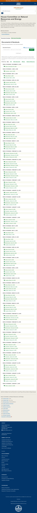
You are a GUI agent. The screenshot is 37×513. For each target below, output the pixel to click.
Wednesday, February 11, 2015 (11, 338)
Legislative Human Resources (7, 441)
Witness (23, 61)
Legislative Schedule (5, 480)
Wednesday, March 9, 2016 (10, 146)
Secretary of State (5, 464)
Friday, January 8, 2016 (9, 219)
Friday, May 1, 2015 (8, 239)
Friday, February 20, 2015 (10, 324)
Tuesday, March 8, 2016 (9, 148)
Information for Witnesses (6, 416)
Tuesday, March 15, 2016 (10, 138)
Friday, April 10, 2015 (9, 270)
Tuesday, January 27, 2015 (10, 360)
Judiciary (3, 467)
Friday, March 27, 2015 (9, 285)
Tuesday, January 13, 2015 (10, 381)
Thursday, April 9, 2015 (9, 271)
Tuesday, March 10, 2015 (10, 311)
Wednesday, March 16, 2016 (10, 136)
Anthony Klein (6, 398)
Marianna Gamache (6, 406)
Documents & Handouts (5, 38)
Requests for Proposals (6, 491)
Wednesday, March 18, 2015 (10, 299)
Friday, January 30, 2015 (10, 355)
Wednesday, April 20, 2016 (10, 92)
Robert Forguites (6, 405)
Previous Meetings (5, 34)
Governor (3, 457)
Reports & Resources (31, 61)
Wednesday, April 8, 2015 (10, 273)
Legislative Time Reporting (7, 443)
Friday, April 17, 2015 (9, 259)
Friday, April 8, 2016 (9, 109)
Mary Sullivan (5, 411)
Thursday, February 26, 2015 (10, 315)
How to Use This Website (6, 448)
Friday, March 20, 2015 (9, 295)
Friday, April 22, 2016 (9, 89)
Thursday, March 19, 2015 (10, 297)
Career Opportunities (15, 489)
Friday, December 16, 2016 (10, 66)
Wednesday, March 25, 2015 (10, 286)
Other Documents (16, 61)
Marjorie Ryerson (6, 410)
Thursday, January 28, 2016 (10, 192)
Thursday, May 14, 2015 (9, 228)
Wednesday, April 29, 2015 (10, 243)
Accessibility (13, 491)
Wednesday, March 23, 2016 (10, 128)
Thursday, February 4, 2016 (10, 184)
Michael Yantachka (6, 415)
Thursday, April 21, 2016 (9, 90)
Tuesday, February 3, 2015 (10, 350)
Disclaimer (3, 451)
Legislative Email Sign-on (6, 439)
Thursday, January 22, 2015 (10, 367)
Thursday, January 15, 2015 (10, 377)
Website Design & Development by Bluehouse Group (18, 503)
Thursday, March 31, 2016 (10, 117)
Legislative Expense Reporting (7, 444)
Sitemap (3, 487)
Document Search (18, 47)
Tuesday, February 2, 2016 (10, 187)
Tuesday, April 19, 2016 (9, 94)
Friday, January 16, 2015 (9, 375)
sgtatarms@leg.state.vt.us (7, 430)
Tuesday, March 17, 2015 (10, 300)
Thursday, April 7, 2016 (9, 111)
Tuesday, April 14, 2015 (9, 265)
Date (8, 61)
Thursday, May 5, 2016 (9, 77)
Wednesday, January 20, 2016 (11, 202)
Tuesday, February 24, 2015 (10, 319)
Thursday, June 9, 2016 (9, 71)
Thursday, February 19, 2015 (10, 326)
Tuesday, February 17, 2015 (10, 329)
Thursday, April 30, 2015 (9, 241)
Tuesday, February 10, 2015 (10, 340)
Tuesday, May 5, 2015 (9, 234)
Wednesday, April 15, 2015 (10, 263)
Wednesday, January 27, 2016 (11, 194)
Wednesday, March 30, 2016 (10, 119)
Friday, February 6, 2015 (9, 344)
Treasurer (3, 465)
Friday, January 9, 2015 (9, 385)
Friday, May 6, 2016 (8, 75)
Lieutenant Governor (5, 459)
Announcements (5, 477)
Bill (11, 61)
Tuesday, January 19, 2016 (10, 204)
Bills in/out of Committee (16, 38)
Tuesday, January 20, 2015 (10, 370)
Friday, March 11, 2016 (9, 143)
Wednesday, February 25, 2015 (11, 317)
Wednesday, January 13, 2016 (11, 213)
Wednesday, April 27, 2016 (10, 84)
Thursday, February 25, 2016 (10, 153)
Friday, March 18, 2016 (9, 134)
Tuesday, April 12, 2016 (9, 104)
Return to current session (25, 0)
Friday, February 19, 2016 (10, 161)
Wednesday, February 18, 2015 (11, 327)
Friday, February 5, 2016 (9, 182)
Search (32, 49)
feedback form (24, 496)
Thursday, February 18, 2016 (10, 163)
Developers (18, 499)
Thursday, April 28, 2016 (9, 82)
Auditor (3, 462)
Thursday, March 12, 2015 (10, 307)
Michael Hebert (6, 401)
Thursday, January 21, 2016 (10, 201)
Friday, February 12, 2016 (10, 172)
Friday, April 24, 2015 (9, 249)
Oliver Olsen (5, 408)
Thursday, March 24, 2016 (10, 126)
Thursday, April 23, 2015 (9, 251)
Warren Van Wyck (6, 413)
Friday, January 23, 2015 (10, 365)
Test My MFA (4, 446)
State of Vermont (5, 455)
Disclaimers (7, 487)
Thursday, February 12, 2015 (10, 336)
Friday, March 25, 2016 (9, 124)
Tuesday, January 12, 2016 (10, 215)
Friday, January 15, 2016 (9, 209)
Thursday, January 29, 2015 (10, 356)
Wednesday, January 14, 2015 (11, 379)
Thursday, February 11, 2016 (10, 173)
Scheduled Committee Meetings (8, 478)
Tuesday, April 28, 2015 (9, 244)
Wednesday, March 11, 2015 (10, 309)
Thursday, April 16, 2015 (9, 261)
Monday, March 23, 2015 (10, 290)
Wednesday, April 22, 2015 (10, 253)
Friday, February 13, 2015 (10, 334)
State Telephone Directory (6, 470)
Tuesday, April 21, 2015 (9, 255)
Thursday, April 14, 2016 (9, 101)
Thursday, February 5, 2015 (10, 346)
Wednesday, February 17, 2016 (11, 165)
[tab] (6, 38)
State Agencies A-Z (5, 469)
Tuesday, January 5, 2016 (10, 223)
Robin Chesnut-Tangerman (8, 403)
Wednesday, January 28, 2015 (11, 358)
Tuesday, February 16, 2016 (10, 167)
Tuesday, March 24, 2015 (10, 288)
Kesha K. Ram (5, 400)
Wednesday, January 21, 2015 (11, 369)
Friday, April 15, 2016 (9, 99)
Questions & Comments (6, 489)
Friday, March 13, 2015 (9, 305)
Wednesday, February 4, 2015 (11, 348)
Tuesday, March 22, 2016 (10, 130)
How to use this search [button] (29, 47)
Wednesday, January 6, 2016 (10, 221)
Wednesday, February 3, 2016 (11, 186)
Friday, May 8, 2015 (8, 232)
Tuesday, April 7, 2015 (9, 275)
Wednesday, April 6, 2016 (10, 113)
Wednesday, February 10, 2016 (11, 175)
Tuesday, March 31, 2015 (10, 280)
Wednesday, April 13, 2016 (10, 103)
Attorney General (5, 460)
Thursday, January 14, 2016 (10, 211)
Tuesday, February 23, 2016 (10, 157)
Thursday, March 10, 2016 (10, 145)
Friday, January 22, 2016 (10, 199)
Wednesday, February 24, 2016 (11, 155)
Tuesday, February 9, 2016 (10, 177)
